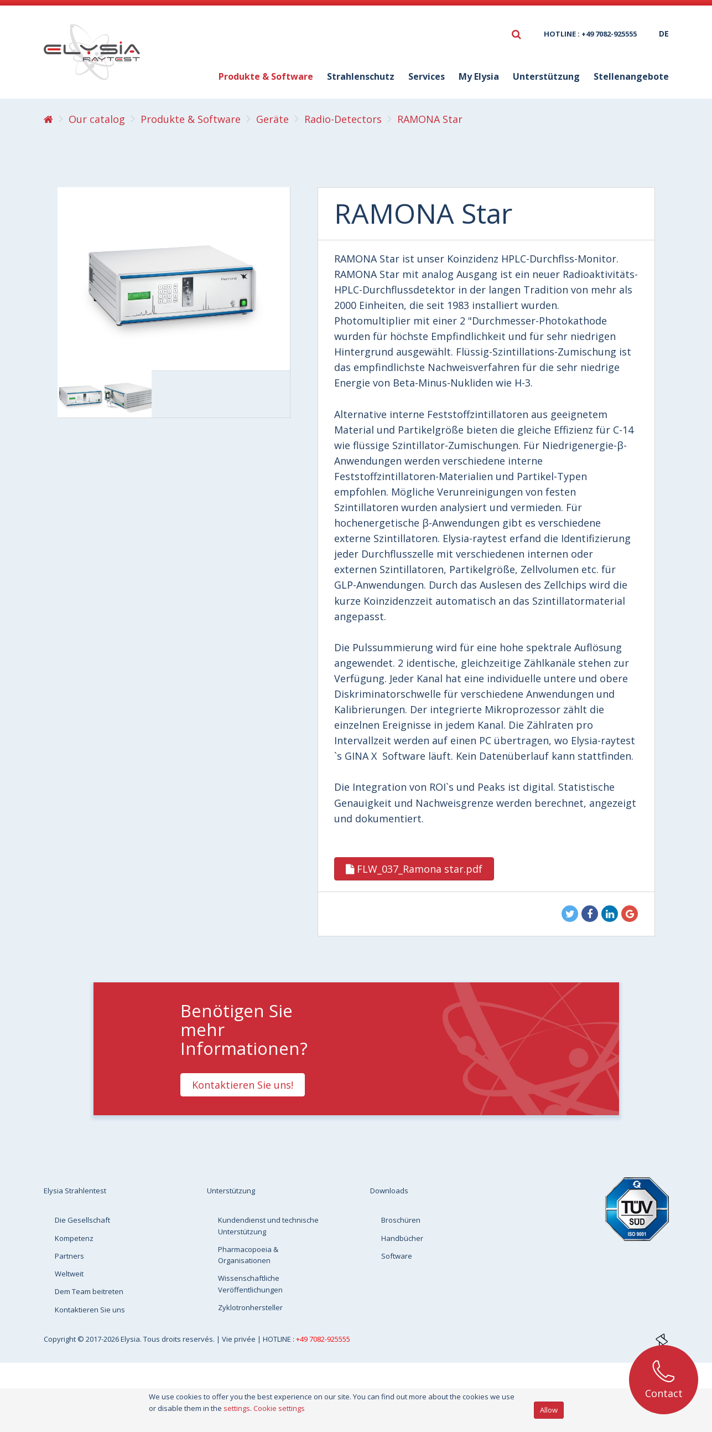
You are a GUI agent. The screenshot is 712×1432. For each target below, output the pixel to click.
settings (237, 1408)
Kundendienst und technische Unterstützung (268, 1225)
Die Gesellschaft (82, 1220)
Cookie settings (279, 1408)
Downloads (389, 1191)
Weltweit (69, 1274)
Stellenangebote (631, 76)
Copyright (60, 1339)
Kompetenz (74, 1238)
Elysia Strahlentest (75, 1191)
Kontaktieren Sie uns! (242, 1084)
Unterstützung (546, 76)
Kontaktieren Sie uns (90, 1310)
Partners (69, 1256)
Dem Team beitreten (89, 1291)
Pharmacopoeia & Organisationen (248, 1254)
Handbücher (402, 1238)
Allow (549, 1410)
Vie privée (239, 1339)
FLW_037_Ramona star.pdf (414, 868)
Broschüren (400, 1220)
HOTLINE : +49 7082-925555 (590, 34)
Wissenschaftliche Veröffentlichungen (250, 1283)
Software (396, 1256)
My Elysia (479, 76)
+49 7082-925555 (323, 1339)
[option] (81, 394)
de (664, 33)
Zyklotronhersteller (250, 1307)
